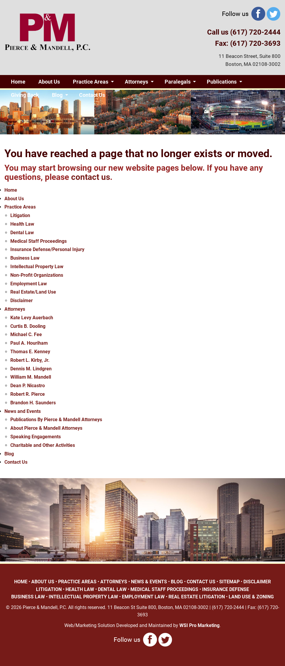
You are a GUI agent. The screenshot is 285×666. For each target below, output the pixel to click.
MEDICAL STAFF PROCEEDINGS (164, 589)
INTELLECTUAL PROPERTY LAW (83, 597)
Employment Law (28, 283)
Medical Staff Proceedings (38, 241)
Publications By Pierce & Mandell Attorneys (56, 419)
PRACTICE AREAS (77, 581)
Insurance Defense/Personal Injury (47, 249)
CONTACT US (201, 581)
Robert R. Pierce (27, 394)
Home (18, 82)
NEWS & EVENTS (149, 581)
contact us (90, 177)
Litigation (20, 215)
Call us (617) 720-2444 (244, 32)
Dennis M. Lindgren (31, 369)
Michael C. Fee (26, 334)
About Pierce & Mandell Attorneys (46, 428)
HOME (20, 581)
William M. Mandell (30, 377)
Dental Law (22, 232)
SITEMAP (229, 581)
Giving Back (25, 95)
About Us (49, 82)
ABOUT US (42, 581)
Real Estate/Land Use (33, 292)
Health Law (22, 224)
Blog (57, 95)
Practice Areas (90, 82)
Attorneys (136, 82)
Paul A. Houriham (29, 343)
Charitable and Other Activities (42, 445)
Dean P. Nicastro (27, 385)
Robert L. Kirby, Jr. (30, 360)
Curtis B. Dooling (27, 326)
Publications (222, 82)
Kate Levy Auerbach (31, 317)
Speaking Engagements (35, 436)
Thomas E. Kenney (30, 351)
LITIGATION (49, 589)
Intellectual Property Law (36, 266)
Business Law (25, 258)
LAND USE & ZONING (251, 597)
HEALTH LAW (79, 589)
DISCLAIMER (257, 581)
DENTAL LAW (112, 589)
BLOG (177, 581)
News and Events (22, 411)
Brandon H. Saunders (33, 403)
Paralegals (178, 82)
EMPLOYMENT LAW (143, 597)
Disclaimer (21, 300)
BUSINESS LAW (28, 597)
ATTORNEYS (113, 581)
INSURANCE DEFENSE (225, 589)
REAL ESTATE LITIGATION (196, 597)
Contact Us (92, 95)
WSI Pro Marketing (199, 625)
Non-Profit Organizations (36, 275)
